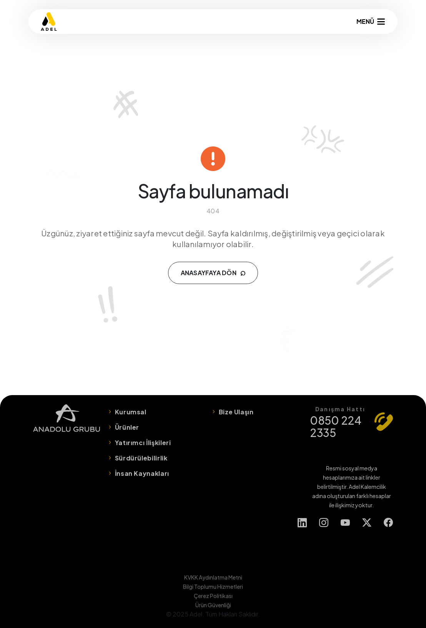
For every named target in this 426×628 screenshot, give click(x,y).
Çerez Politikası (213, 596)
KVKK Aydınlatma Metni (213, 577)
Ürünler (127, 427)
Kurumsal (130, 412)
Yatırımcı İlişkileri (143, 443)
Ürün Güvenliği (213, 605)
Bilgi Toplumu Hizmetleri (213, 586)
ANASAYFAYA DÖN (213, 273)
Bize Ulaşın (236, 412)
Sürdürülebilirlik (141, 458)
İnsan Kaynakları (142, 473)
